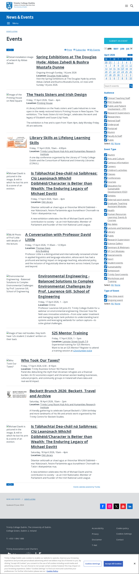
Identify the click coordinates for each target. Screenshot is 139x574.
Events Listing (11, 31)
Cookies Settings (124, 534)
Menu (12, 23)
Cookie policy (122, 528)
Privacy (95, 534)
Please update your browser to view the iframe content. (53, 268)
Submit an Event (118, 40)
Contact (120, 539)
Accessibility (98, 528)
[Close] (135, 569)
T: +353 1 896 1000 (15, 538)
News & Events (19, 17)
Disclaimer (97, 539)
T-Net (94, 545)
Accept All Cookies (113, 569)
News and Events (13, 499)
